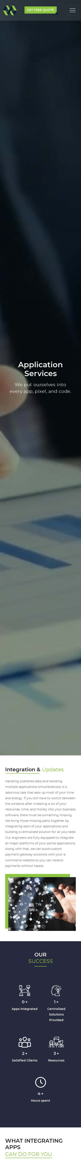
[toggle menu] (73, 11)
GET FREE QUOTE (40, 10)
